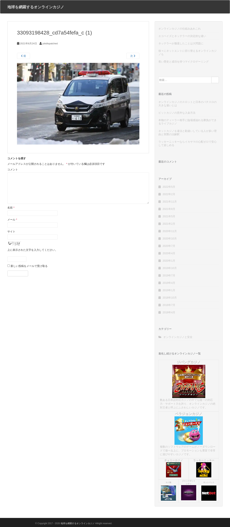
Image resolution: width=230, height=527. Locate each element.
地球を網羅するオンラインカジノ (35, 6)
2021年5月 (169, 216)
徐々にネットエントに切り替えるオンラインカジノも (187, 52)
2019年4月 (169, 282)
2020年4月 (169, 253)
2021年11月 (170, 201)
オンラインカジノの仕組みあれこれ (179, 28)
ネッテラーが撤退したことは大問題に (180, 43)
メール (12, 219)
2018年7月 (169, 305)
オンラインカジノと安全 (177, 337)
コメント (12, 169)
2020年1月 (169, 260)
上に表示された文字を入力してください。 (32, 249)
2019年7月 (169, 275)
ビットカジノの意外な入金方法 (176, 112)
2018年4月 (169, 312)
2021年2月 (169, 223)
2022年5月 (169, 186)
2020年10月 (170, 238)
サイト (11, 231)
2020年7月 (169, 245)
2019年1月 (169, 290)
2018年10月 (170, 297)
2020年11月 (170, 231)
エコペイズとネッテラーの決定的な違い (182, 36)
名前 (10, 207)
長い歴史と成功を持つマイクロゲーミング (183, 61)
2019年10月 (170, 268)
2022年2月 (169, 194)
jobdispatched (50, 43)
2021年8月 (169, 208)
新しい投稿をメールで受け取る (29, 265)
